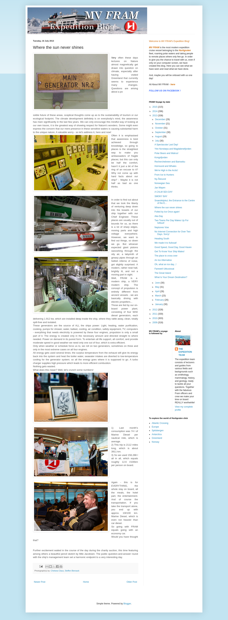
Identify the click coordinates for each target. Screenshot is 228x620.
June (157, 282)
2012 (155, 309)
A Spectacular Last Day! (166, 144)
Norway (155, 442)
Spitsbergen (158, 430)
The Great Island (163, 273)
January (159, 304)
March (158, 295)
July (157, 140)
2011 (155, 314)
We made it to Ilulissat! (166, 243)
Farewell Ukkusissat (164, 269)
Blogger (127, 603)
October (159, 128)
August (159, 136)
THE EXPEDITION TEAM (185, 352)
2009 (155, 322)
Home (86, 582)
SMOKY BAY (161, 196)
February (159, 300)
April (157, 291)
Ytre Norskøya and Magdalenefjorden (173, 149)
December (160, 119)
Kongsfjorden (161, 157)
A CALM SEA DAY (164, 192)
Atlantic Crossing (160, 423)
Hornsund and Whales (165, 166)
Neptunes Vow (162, 227)
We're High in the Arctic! (166, 170)
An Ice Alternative (163, 260)
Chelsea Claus (57, 571)
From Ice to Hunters (164, 174)
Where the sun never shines (168, 207)
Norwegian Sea (162, 183)
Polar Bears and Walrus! (166, 153)
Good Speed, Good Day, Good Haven (173, 247)
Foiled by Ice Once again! (167, 211)
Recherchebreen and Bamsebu (170, 161)
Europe (155, 427)
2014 (155, 111)
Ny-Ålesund (160, 179)
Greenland (157, 438)
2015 (155, 107)
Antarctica (157, 434)
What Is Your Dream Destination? (171, 277)
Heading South (162, 238)
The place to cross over (166, 255)
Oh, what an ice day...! (165, 264)
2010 (155, 318)
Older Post (132, 582)
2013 (155, 115)
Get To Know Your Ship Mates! (170, 251)
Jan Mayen (160, 187)
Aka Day (159, 216)
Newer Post (39, 582)
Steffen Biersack (72, 571)
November (160, 123)
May (157, 287)
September (160, 132)
